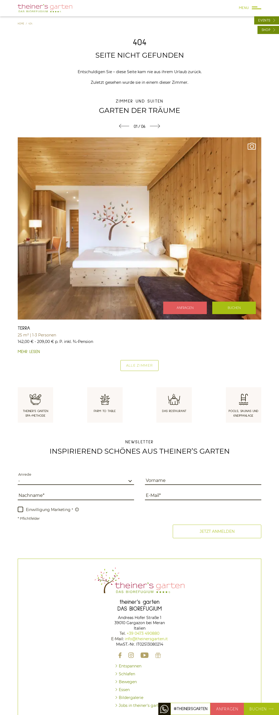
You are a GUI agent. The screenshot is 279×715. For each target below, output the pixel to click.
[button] (217, 531)
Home (22, 23)
